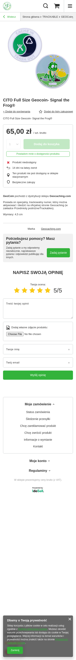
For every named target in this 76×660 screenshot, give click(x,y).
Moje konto (37, 461)
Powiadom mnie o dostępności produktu (38, 153)
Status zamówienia (38, 412)
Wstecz (9, 17)
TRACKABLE (50, 16)
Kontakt (38, 446)
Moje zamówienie (38, 404)
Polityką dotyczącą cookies (32, 629)
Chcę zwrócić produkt (38, 432)
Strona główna (30, 16)
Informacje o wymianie (38, 439)
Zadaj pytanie (58, 252)
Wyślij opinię (38, 375)
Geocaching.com (51, 228)
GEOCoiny (67, 16)
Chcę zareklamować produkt (38, 425)
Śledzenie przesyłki (38, 419)
